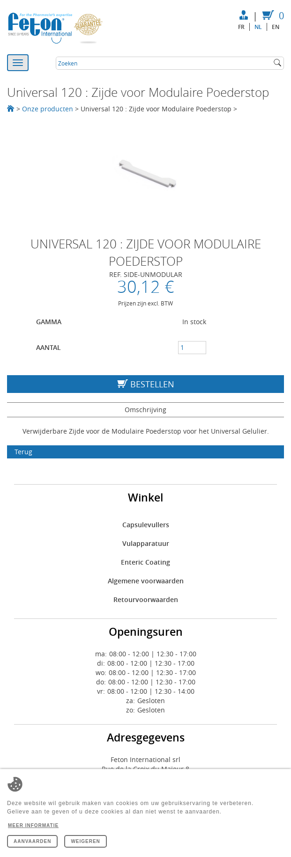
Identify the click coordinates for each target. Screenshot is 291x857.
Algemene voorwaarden (146, 580)
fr (241, 27)
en (275, 27)
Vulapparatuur (145, 543)
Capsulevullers (145, 524)
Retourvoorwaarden (145, 599)
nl (258, 27)
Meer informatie (33, 825)
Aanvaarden (32, 841)
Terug (23, 451)
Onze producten (47, 108)
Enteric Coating (145, 562)
